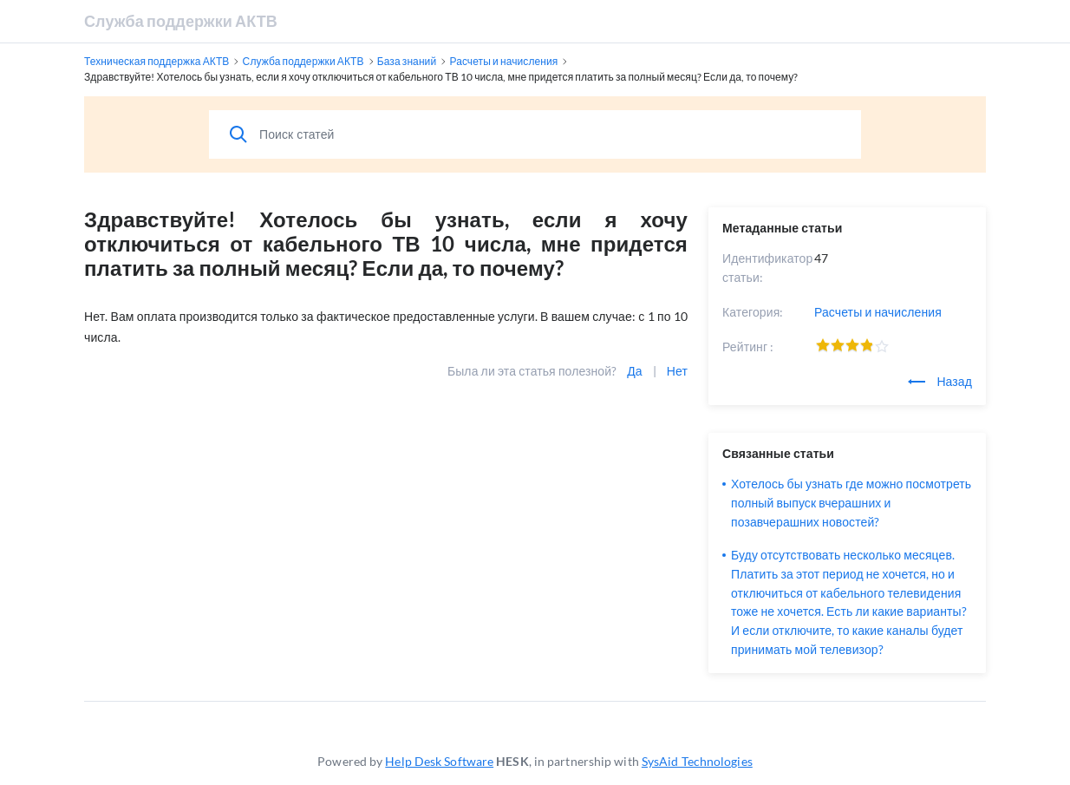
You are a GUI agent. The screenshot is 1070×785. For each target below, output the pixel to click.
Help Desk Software (439, 761)
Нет (677, 370)
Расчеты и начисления (878, 311)
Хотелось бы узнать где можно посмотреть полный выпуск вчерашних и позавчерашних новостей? (851, 502)
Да (634, 370)
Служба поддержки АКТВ (180, 20)
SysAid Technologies (697, 761)
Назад (940, 381)
